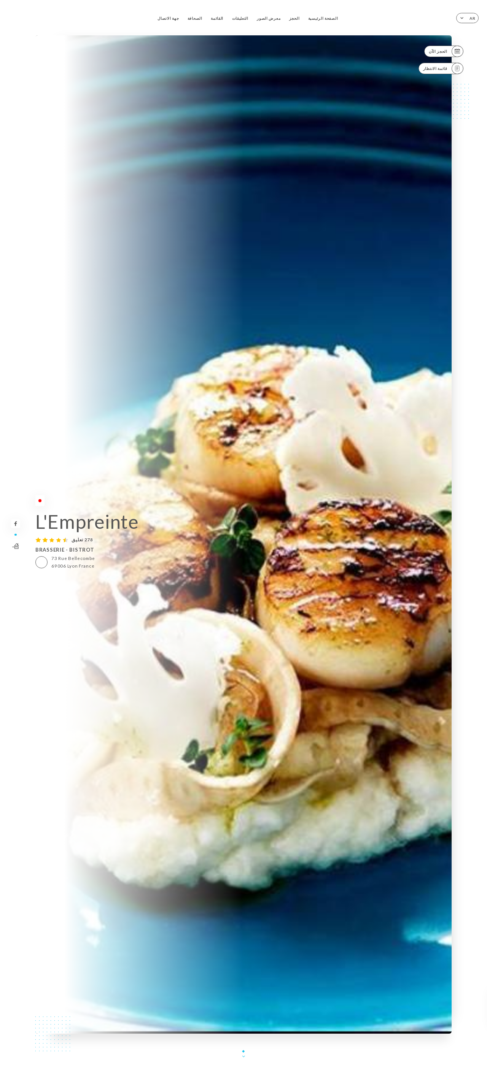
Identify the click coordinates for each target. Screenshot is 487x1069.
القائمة (217, 18)
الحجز (294, 18)
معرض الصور (268, 18)
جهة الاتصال (168, 18)
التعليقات (240, 18)
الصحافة (195, 18)
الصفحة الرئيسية (323, 18)
